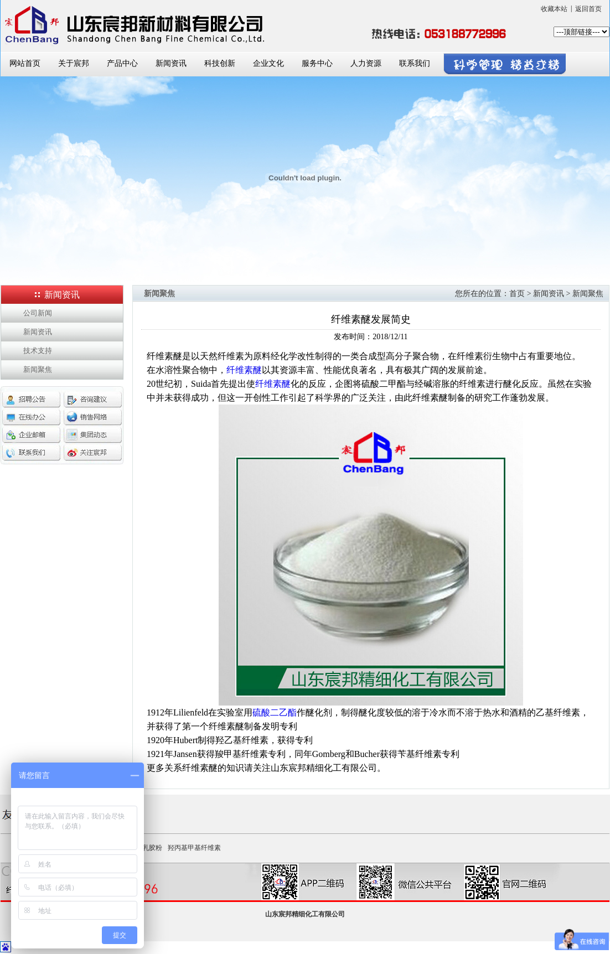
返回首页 (588, 9)
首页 (517, 293)
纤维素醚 (244, 370)
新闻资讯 (171, 63)
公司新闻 (37, 313)
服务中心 (317, 63)
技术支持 (37, 350)
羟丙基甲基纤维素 (194, 848)
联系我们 (414, 63)
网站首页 (24, 63)
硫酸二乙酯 (274, 712)
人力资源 (365, 63)
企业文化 (268, 63)
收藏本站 (554, 9)
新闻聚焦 (37, 369)
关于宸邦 (73, 63)
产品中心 (122, 63)
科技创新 (219, 63)
